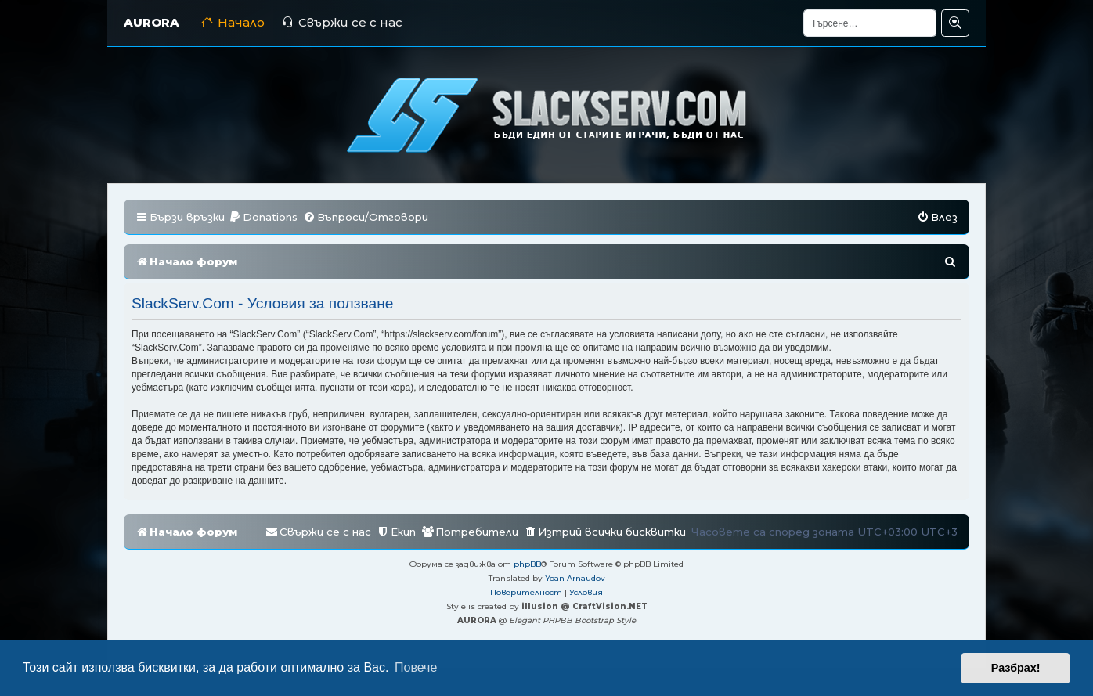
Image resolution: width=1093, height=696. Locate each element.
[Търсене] (869, 23)
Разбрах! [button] (1016, 668)
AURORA (151, 22)
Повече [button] (416, 667)
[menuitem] (263, 217)
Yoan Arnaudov (575, 578)
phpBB (527, 564)
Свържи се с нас (342, 22)
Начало (233, 22)
